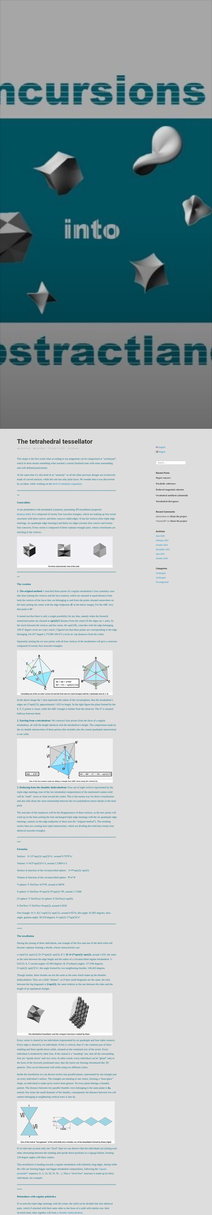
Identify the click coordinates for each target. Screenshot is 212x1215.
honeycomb (24, 514)
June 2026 (160, 536)
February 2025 (162, 540)
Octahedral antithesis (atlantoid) (172, 495)
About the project (178, 516)
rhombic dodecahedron (70, 1212)
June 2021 (160, 554)
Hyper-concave (163, 478)
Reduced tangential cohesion (170, 489)
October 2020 (162, 558)
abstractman (25, 448)
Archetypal (40, 448)
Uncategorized (162, 582)
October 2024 (162, 545)
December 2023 (163, 549)
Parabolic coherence (166, 483)
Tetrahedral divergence (167, 501)
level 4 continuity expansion (67, 483)
